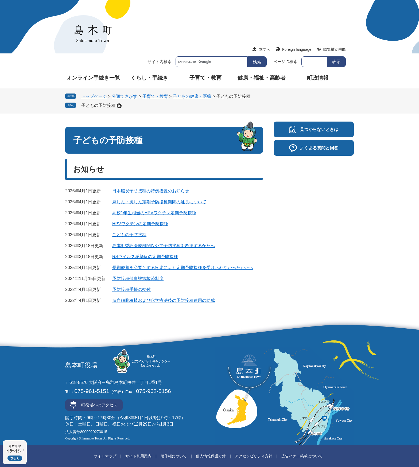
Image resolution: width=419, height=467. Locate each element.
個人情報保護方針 (211, 456)
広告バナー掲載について (302, 456)
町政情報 (317, 78)
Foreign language (296, 49)
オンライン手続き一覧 (93, 78)
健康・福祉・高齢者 (262, 78)
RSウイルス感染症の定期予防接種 (145, 256)
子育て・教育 (205, 78)
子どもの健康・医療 (192, 96)
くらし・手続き (149, 78)
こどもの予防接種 (129, 234)
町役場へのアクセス (99, 405)
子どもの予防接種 (98, 105)
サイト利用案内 (138, 456)
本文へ (264, 49)
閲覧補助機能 (334, 49)
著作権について (174, 456)
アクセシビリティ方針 (253, 456)
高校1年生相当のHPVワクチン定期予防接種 (154, 213)
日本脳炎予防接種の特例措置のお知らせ (150, 191)
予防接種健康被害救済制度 (138, 278)
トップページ (94, 96)
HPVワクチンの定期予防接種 (140, 223)
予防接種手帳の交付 (131, 289)
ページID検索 (285, 61)
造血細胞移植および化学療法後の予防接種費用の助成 (163, 300)
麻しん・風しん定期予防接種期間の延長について (159, 202)
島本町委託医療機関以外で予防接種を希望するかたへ (163, 245)
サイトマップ (105, 456)
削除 (119, 105)
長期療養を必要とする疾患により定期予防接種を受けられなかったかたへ (182, 267)
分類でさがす (124, 96)
